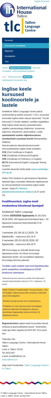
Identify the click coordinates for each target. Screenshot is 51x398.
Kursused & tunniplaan (15, 46)
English (37, 1)
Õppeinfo (9, 51)
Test (7, 61)
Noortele (27, 77)
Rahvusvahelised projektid (23, 71)
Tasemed (36, 68)
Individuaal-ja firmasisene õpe (14, 80)
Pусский (45, 1)
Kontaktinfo (10, 56)
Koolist (5, 68)
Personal (9, 40)
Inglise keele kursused (20, 68)
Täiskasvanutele (14, 77)
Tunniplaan (6, 71)
